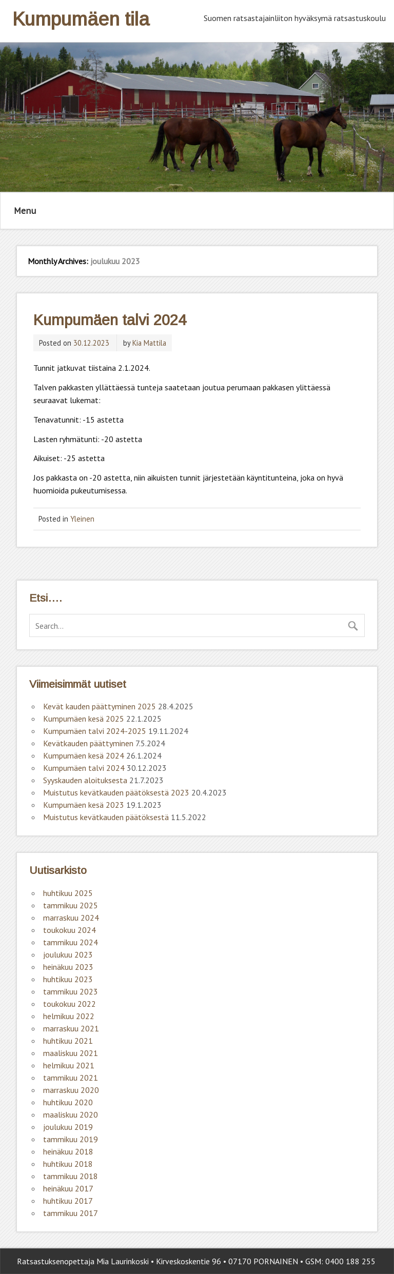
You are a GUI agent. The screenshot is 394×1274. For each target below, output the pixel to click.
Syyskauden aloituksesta (85, 780)
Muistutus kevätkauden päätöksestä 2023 (116, 792)
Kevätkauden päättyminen (88, 743)
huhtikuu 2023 (68, 979)
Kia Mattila (149, 343)
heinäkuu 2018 (68, 1151)
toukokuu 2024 (69, 930)
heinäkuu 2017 (68, 1188)
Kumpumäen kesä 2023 (83, 805)
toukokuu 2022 (69, 1004)
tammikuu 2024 (70, 942)
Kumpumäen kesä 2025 (83, 718)
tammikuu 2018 (70, 1176)
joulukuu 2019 (68, 1127)
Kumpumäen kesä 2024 (83, 755)
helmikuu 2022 (68, 1016)
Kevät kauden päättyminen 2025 (99, 706)
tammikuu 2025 (70, 905)
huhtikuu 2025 (68, 893)
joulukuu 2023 (68, 954)
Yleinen (82, 519)
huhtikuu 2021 (68, 1041)
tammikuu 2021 (70, 1077)
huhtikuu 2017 (68, 1201)
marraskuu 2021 (71, 1028)
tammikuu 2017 (70, 1213)
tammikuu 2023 (70, 991)
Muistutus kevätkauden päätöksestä (106, 817)
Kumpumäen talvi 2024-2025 (94, 731)
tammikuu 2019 (70, 1139)
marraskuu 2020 (71, 1090)
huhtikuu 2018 (68, 1164)
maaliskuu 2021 (70, 1053)
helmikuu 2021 (68, 1065)
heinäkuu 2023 (68, 967)
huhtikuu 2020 (68, 1102)
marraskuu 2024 (71, 917)
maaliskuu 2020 (70, 1114)
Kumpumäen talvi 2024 (109, 320)
